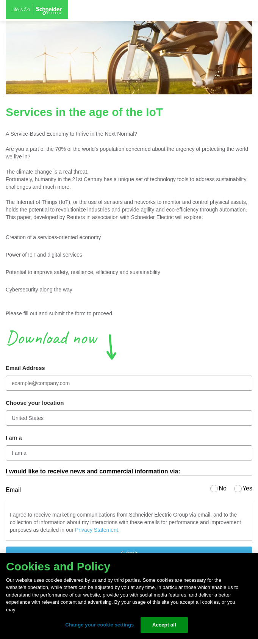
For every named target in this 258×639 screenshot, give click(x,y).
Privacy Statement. (97, 530)
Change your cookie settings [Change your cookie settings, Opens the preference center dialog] (99, 625)
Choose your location (35, 402)
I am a (14, 437)
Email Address (25, 368)
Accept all (164, 625)
